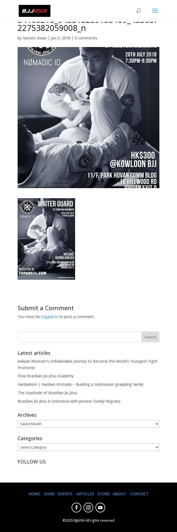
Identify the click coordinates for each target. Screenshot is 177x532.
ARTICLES (85, 493)
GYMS (49, 493)
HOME (34, 493)
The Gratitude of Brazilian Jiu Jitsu (47, 392)
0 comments (86, 38)
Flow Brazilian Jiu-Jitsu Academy (46, 375)
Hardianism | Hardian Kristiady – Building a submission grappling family (80, 384)
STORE (103, 493)
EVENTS (65, 493)
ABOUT (119, 493)
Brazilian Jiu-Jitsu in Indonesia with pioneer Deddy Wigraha (69, 401)
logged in (49, 316)
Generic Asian (35, 38)
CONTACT (139, 493)
